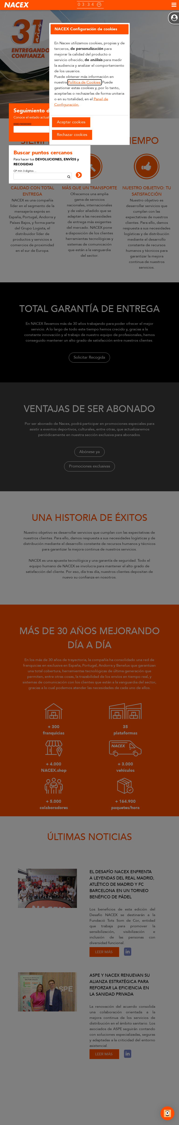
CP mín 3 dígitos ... (25, 171)
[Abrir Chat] (167, 1114)
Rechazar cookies (72, 134)
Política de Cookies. (84, 82)
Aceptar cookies (71, 122)
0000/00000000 (22, 124)
